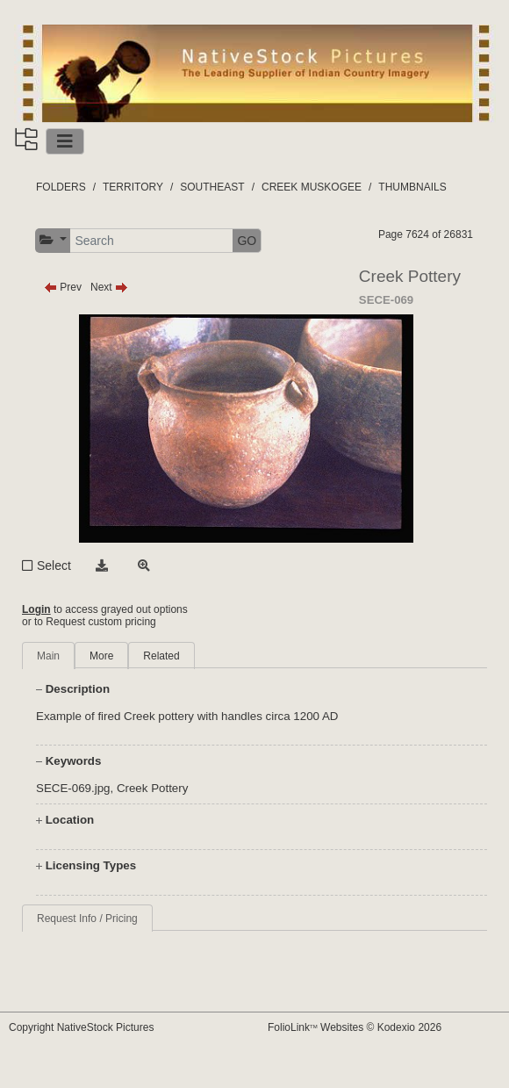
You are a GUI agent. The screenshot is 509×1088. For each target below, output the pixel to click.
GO (246, 241)
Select (54, 565)
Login (36, 609)
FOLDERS (61, 187)
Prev (63, 287)
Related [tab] (161, 656)
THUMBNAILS (412, 187)
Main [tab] (48, 656)
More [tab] (101, 656)
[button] (53, 240)
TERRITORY (133, 187)
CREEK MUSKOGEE (312, 187)
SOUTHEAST (212, 187)
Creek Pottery (152, 788)
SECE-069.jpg (73, 788)
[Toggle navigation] (65, 141)
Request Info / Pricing (87, 918)
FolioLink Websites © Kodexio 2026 (354, 1027)
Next (109, 287)
